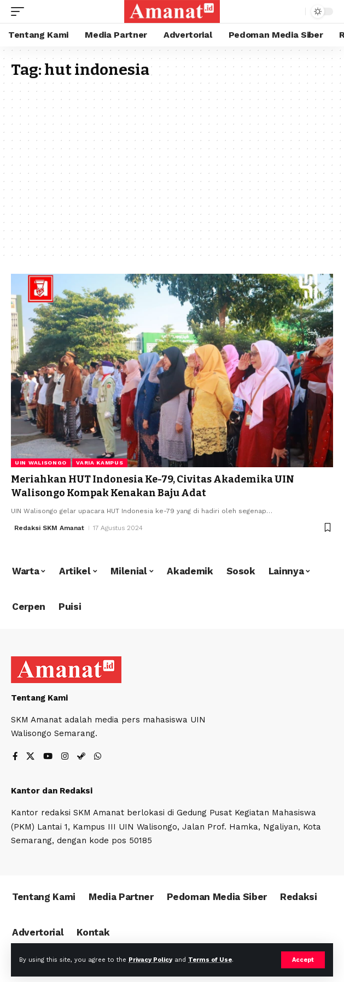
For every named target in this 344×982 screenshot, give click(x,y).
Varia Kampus (99, 463)
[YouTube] (48, 757)
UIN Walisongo (41, 463)
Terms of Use (210, 959)
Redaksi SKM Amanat (49, 528)
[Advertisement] (172, 161)
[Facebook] (15, 757)
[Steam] (81, 757)
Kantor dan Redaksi (51, 791)
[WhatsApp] (97, 757)
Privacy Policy (150, 959)
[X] (30, 757)
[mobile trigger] (20, 11)
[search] (294, 12)
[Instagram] (65, 757)
